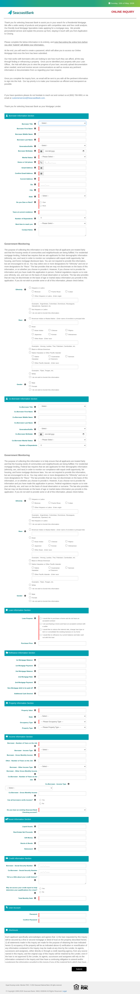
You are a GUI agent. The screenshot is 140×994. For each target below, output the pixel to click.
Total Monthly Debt (27, 897)
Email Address (29, 167)
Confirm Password (30, 920)
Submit (79, 969)
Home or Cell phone (27, 161)
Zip (33, 184)
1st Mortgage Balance (26, 659)
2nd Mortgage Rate (27, 676)
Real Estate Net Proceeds (25, 831)
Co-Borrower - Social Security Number (22, 872)
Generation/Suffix (28, 146)
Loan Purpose (29, 618)
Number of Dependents (26, 218)
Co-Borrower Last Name (25, 422)
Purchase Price (29, 642)
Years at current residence (25, 211)
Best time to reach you (26, 223)
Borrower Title (29, 123)
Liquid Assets (29, 826)
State (33, 196)
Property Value (29, 710)
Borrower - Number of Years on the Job (22, 744)
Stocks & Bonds (28, 842)
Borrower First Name (27, 128)
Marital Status (29, 157)
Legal (65, 991)
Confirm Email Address (26, 173)
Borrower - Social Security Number (21, 865)
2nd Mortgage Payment (26, 682)
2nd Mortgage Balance (26, 670)
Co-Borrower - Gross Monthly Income (23, 794)
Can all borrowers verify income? (22, 799)
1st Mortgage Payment (26, 665)
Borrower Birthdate (27, 150)
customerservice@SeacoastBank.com (28, 98)
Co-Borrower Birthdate (26, 433)
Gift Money (30, 837)
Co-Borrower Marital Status (24, 440)
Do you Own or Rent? (26, 201)
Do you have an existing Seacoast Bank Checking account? (22, 811)
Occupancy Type (28, 722)
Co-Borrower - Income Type (58, 783)
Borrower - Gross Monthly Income (22, 754)
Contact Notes (29, 229)
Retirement (30, 848)
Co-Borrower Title (28, 406)
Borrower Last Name (27, 139)
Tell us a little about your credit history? (22, 878)
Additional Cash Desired (25, 693)
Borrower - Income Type (26, 750)
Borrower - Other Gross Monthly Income (22, 772)
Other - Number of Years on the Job (21, 760)
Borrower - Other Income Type (23, 766)
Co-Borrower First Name (25, 411)
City (33, 189)
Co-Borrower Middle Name (25, 416)
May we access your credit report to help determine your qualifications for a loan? (21, 890)
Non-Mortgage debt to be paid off (22, 687)
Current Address (28, 178)
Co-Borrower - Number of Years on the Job (22, 778)
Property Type (29, 727)
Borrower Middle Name (26, 133)
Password (33, 914)
